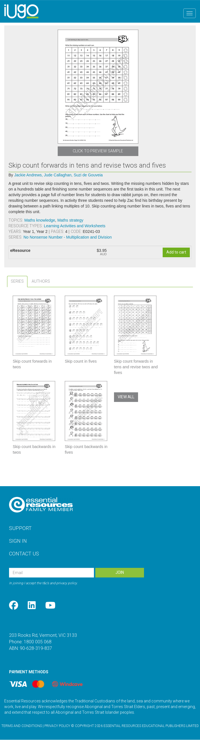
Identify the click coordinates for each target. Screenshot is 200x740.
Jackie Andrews (28, 175)
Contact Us (24, 554)
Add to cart (176, 252)
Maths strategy (70, 220)
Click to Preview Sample (98, 151)
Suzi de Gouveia (88, 175)
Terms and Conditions (21, 726)
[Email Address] (51, 572)
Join (119, 572)
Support (20, 528)
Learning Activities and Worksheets (75, 226)
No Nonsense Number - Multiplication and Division (67, 237)
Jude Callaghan (58, 175)
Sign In (18, 541)
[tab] (17, 281)
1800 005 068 (37, 641)
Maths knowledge (39, 220)
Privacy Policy (57, 726)
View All (126, 397)
